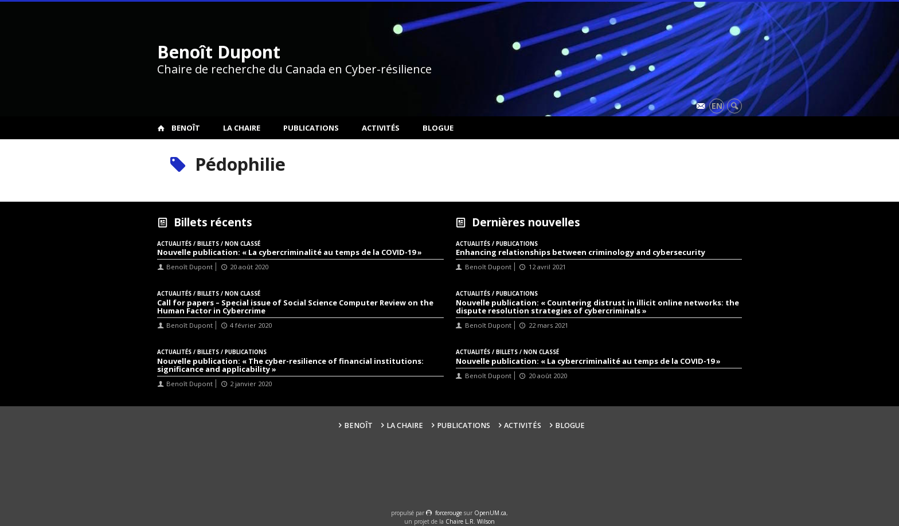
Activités (381, 128)
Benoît (185, 128)
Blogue (438, 128)
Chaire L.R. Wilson (470, 521)
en (717, 105)
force (448, 513)
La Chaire (241, 128)
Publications (311, 128)
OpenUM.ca (490, 513)
